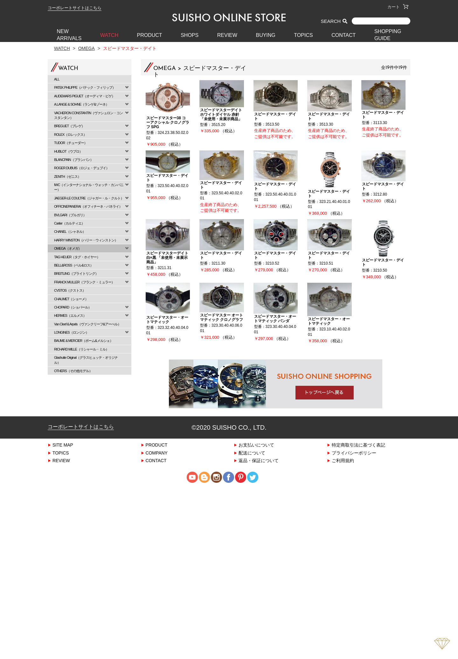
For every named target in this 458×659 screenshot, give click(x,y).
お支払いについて (256, 445)
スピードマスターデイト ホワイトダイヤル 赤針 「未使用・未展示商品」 (221, 114)
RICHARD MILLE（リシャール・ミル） (81, 349)
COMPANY (157, 453)
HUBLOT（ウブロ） (68, 151)
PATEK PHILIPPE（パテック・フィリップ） (84, 87)
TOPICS (303, 35)
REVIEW (227, 35)
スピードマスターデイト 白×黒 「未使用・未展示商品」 (167, 257)
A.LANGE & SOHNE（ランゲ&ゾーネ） (81, 104)
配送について (252, 453)
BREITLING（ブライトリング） (76, 273)
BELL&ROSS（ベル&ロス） (73, 265)
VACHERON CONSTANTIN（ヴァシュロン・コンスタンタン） (88, 115)
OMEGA (86, 48)
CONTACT (343, 35)
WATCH (109, 35)
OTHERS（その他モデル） (73, 370)
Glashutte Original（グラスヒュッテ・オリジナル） (86, 360)
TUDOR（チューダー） (70, 142)
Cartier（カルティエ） (69, 223)
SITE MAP (62, 445)
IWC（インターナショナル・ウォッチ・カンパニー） (88, 187)
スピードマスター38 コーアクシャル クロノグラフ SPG (167, 122)
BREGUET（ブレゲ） (69, 126)
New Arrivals (69, 35)
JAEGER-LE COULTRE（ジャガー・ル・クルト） (89, 198)
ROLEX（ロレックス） (70, 134)
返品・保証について (259, 460)
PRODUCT (149, 35)
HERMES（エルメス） (70, 315)
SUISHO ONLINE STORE (229, 17)
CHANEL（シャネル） (70, 231)
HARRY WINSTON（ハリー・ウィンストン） (86, 240)
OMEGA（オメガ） (67, 248)
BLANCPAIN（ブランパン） (73, 159)
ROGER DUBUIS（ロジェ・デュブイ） (81, 168)
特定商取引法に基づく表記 (358, 445)
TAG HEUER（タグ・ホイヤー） (77, 257)
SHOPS (189, 35)
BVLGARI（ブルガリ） (70, 215)
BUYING (265, 35)
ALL (56, 79)
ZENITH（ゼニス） (67, 176)
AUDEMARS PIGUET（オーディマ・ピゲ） (84, 96)
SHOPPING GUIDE (387, 35)
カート (397, 7)
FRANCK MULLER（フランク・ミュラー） (84, 282)
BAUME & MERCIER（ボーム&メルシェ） (83, 340)
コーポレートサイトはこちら (74, 8)
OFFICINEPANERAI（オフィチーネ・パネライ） (88, 206)
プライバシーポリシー (354, 453)
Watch (62, 48)
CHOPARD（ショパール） (72, 307)
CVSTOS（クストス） (70, 290)
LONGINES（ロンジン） (71, 332)
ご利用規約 (343, 460)
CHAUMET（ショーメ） (71, 299)
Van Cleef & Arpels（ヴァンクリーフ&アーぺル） (87, 324)
